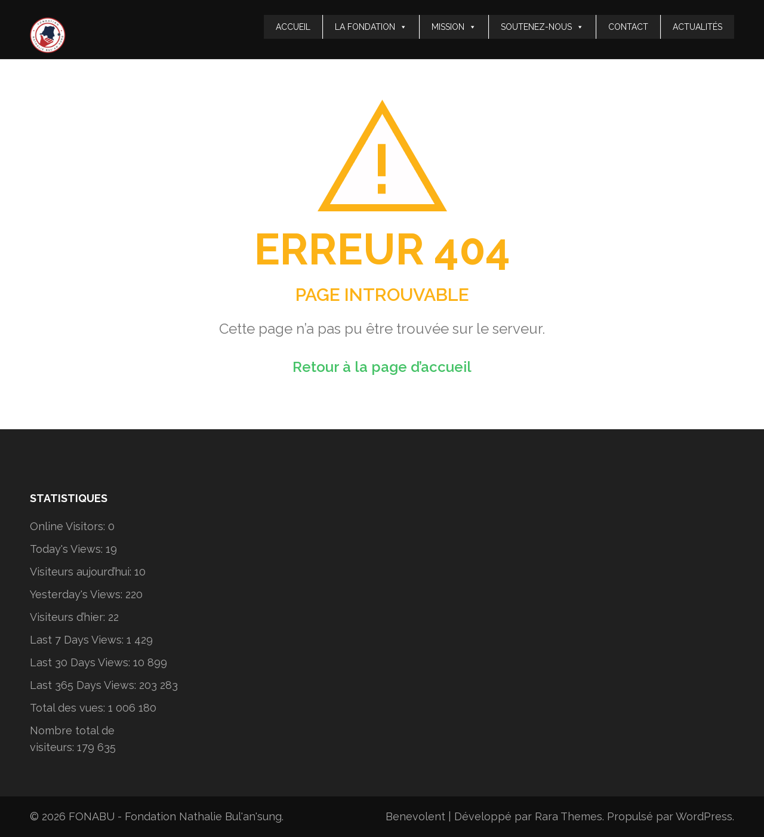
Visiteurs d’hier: (69, 617)
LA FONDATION (371, 27)
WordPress (704, 816)
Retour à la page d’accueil (382, 367)
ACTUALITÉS (697, 27)
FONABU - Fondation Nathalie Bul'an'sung (175, 816)
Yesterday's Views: (77, 594)
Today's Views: (68, 549)
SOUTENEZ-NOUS (542, 27)
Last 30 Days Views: (81, 662)
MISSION (454, 27)
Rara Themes (568, 816)
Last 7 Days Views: (78, 639)
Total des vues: (69, 707)
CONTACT (628, 27)
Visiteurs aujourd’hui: (82, 571)
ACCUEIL (293, 27)
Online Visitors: (69, 526)
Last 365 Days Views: (84, 685)
